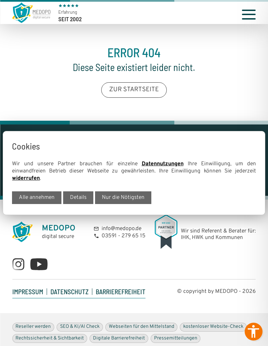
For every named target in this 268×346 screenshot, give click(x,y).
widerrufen (26, 178)
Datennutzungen (163, 163)
